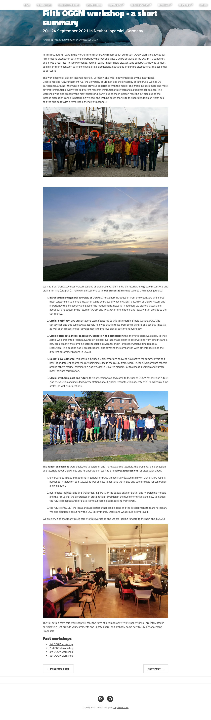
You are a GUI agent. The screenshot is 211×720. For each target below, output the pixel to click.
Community (116, 5)
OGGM (7, 5)
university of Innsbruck (135, 82)
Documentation (141, 5)
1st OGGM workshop (61, 644)
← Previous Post (58, 668)
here (106, 627)
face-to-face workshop (74, 63)
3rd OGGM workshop (61, 652)
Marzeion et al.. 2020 (75, 482)
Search (204, 5)
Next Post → (156, 668)
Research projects (69, 5)
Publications (44, 5)
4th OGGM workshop (61, 656)
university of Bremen (100, 82)
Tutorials (165, 5)
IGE (81, 82)
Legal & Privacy (121, 707)
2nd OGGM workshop (61, 648)
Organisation (94, 5)
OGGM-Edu (186, 5)
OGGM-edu (71, 471)
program (65, 290)
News (27, 5)
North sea (158, 98)
